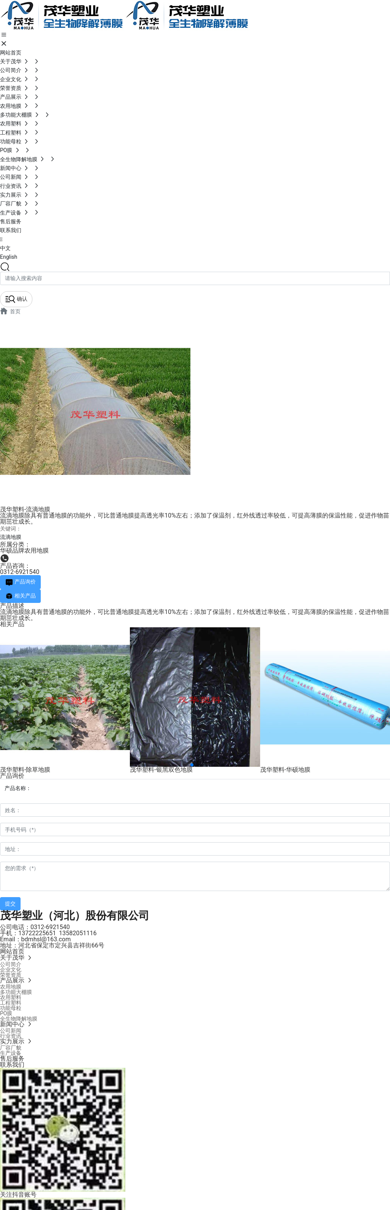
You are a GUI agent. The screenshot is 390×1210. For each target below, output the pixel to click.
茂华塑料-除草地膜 (25, 769)
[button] (191, 764)
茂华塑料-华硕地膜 (285, 769)
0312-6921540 (19, 571)
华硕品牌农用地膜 (24, 550)
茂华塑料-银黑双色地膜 (161, 769)
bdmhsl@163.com (46, 939)
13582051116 (78, 933)
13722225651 (37, 933)
